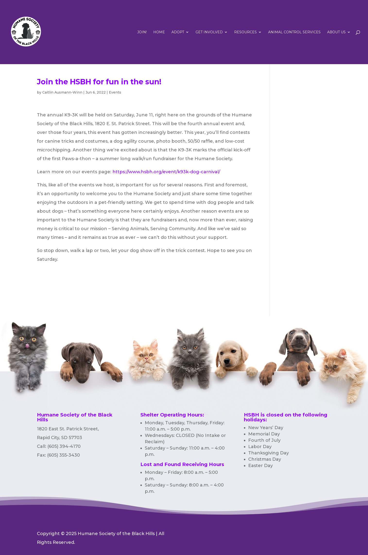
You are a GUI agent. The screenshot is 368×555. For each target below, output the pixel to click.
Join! (142, 32)
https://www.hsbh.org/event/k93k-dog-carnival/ (166, 171)
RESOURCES (245, 32)
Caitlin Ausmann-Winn (62, 92)
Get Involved (209, 32)
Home (159, 32)
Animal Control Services (294, 32)
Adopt (177, 32)
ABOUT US (336, 32)
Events (115, 92)
